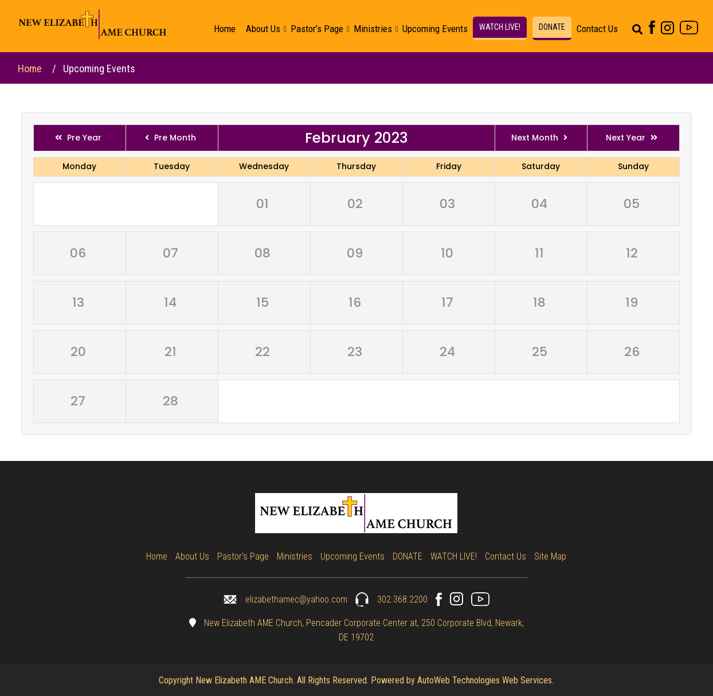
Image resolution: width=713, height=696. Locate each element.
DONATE (552, 27)
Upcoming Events (435, 28)
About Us (263, 28)
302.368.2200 (391, 599)
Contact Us (597, 28)
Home (225, 28)
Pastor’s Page (317, 28)
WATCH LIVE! (499, 27)
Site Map (550, 556)
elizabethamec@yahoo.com (285, 599)
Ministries (373, 28)
